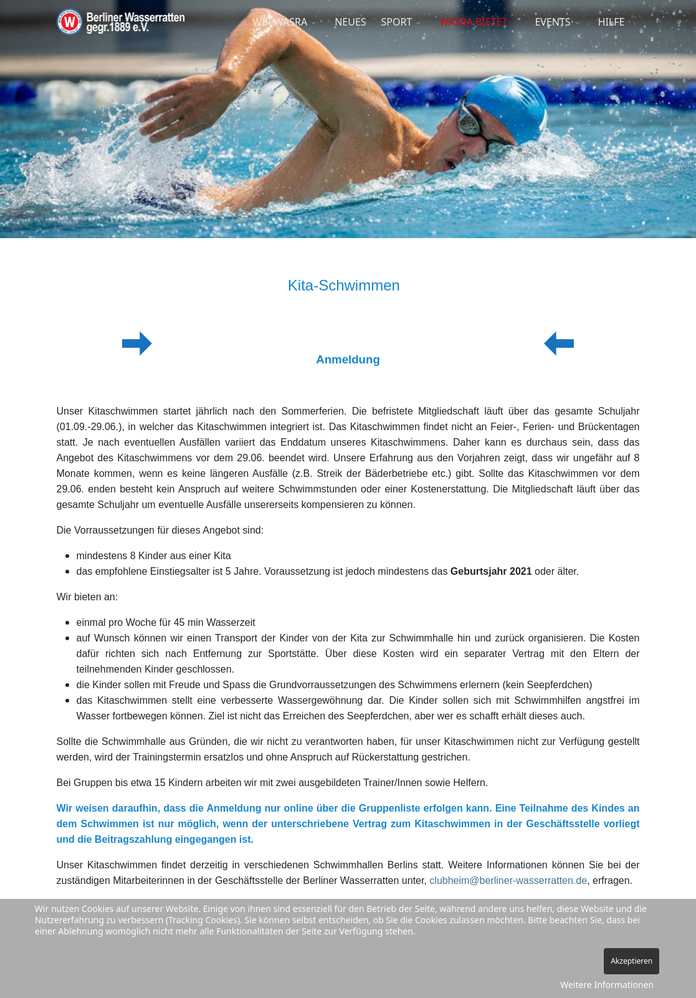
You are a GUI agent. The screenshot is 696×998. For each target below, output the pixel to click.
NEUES (350, 22)
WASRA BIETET (473, 22)
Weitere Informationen (607, 985)
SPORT (396, 22)
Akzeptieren (631, 961)
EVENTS (552, 22)
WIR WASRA (279, 22)
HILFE (611, 22)
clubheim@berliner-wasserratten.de (508, 880)
